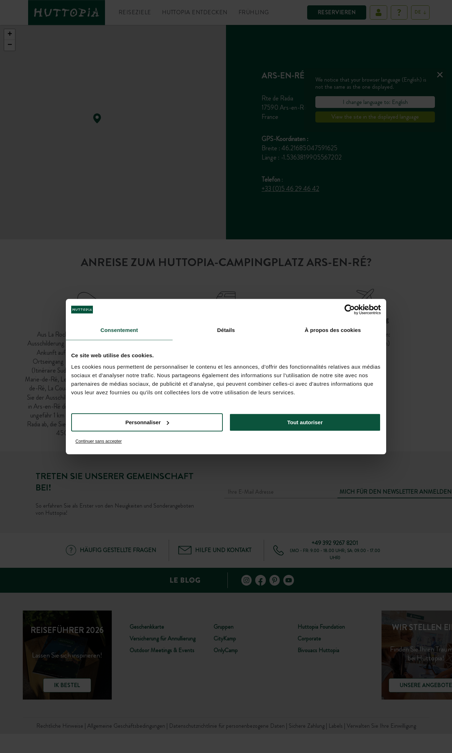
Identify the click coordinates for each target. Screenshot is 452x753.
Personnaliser (147, 422)
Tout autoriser (305, 422)
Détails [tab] (226, 330)
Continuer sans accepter (98, 441)
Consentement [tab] (119, 330)
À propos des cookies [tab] (333, 330)
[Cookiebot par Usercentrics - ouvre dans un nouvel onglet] (350, 309)
